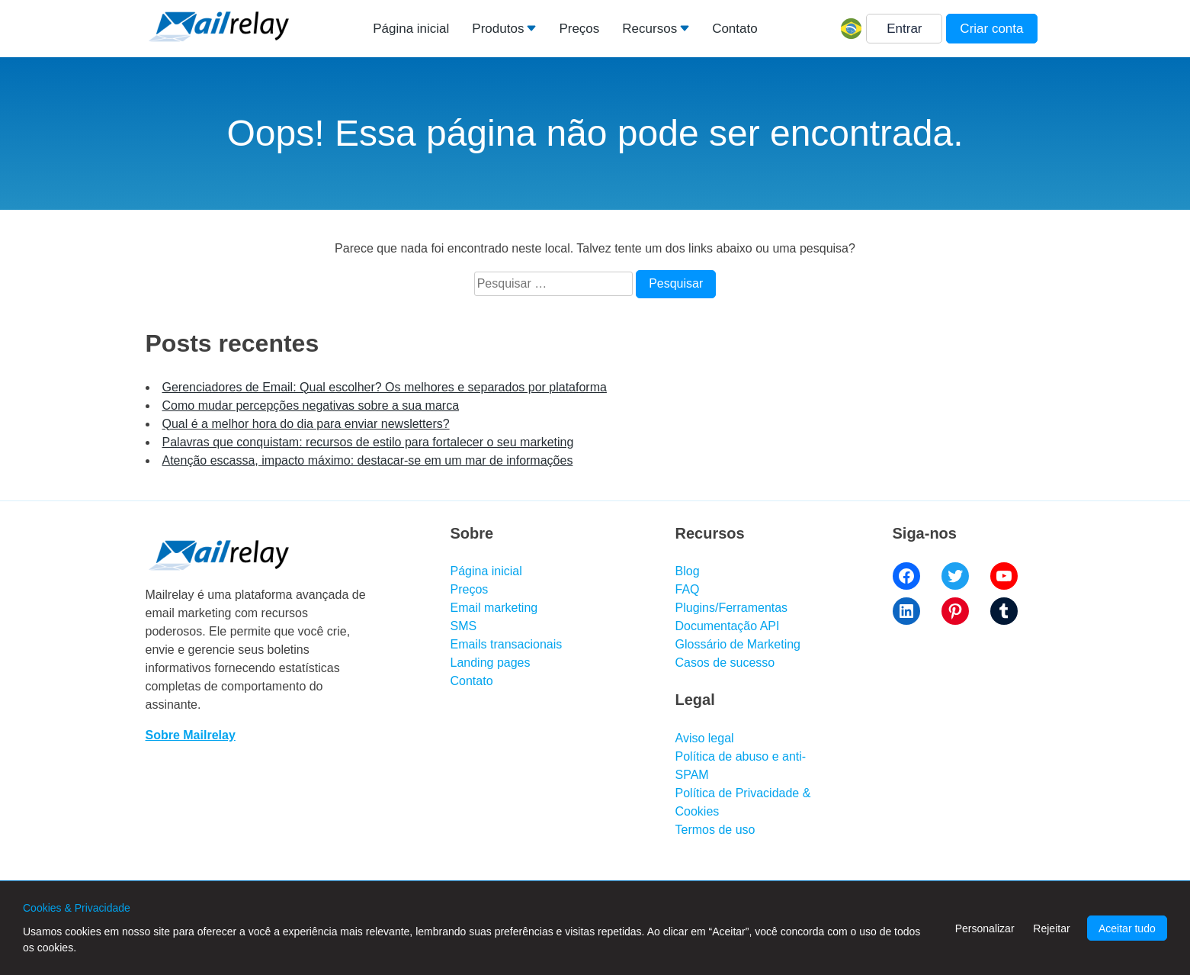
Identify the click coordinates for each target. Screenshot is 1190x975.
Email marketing (494, 607)
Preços (579, 28)
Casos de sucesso (725, 662)
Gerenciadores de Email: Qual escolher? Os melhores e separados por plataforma (384, 387)
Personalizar (985, 928)
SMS (464, 625)
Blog (687, 571)
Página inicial (411, 28)
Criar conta (991, 28)
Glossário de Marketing (738, 644)
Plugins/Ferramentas (731, 607)
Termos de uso (715, 829)
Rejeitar (1051, 928)
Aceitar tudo (1127, 928)
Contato (735, 28)
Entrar (904, 28)
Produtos (498, 28)
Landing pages (491, 662)
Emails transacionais (507, 644)
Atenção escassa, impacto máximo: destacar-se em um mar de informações (367, 460)
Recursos (649, 28)
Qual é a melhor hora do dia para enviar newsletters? (306, 423)
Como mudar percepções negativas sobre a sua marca (311, 405)
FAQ (687, 589)
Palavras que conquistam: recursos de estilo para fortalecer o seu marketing (368, 442)
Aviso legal (704, 738)
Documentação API (727, 625)
